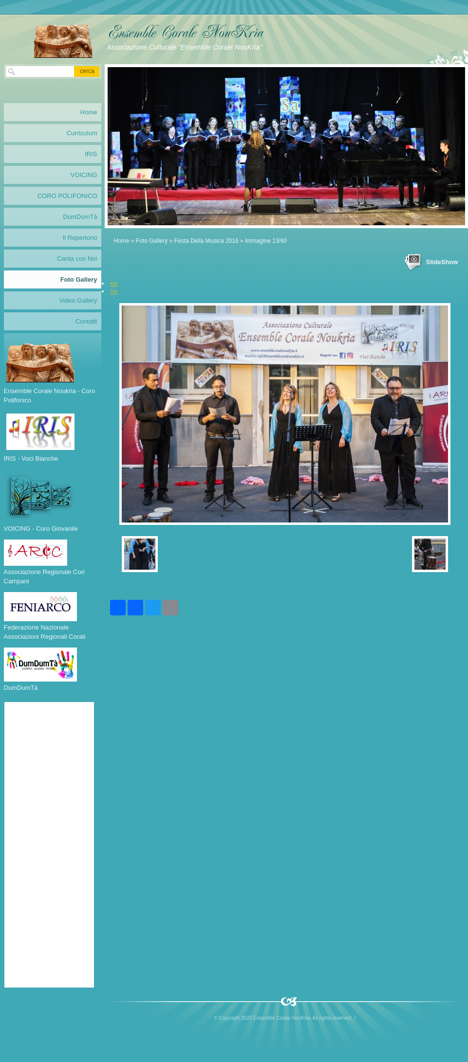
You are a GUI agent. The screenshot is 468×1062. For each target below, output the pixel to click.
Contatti (86, 321)
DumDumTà (80, 216)
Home (122, 240)
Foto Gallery (152, 240)
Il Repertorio (80, 237)
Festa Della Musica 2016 (206, 240)
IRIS (91, 154)
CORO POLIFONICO (67, 195)
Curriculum (82, 133)
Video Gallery (78, 300)
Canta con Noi (77, 258)
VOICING (84, 175)
